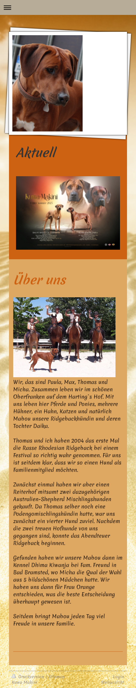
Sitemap (57, 677)
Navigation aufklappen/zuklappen (68, 7)
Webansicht (112, 682)
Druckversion (29, 677)
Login (118, 677)
